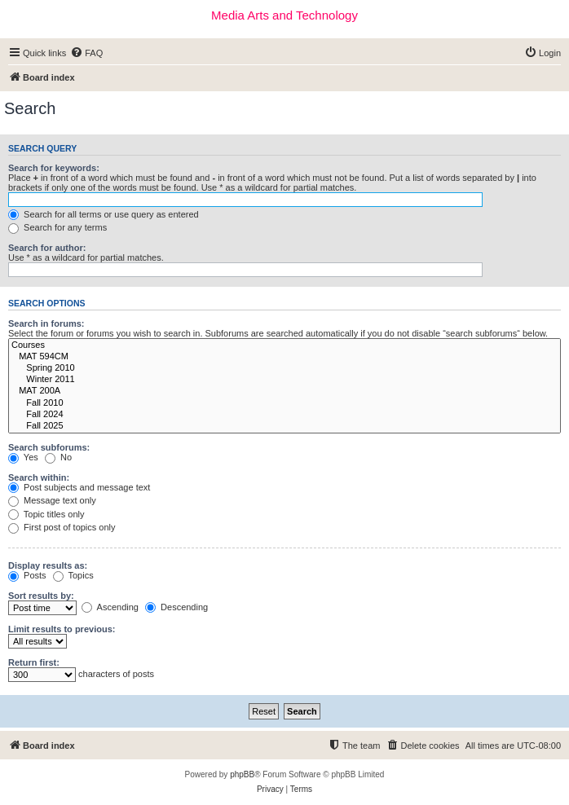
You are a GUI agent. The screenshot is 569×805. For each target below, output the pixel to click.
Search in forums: (46, 323)
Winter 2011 (284, 379)
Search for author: (47, 248)
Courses (284, 345)
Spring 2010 (284, 368)
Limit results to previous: (61, 629)
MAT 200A (284, 391)
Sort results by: (41, 595)
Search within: (38, 477)
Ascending (110, 607)
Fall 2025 (284, 426)
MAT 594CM (284, 357)
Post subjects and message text (79, 487)
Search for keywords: (53, 168)
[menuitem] (86, 53)
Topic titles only (46, 514)
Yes (23, 457)
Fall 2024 (284, 414)
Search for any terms (57, 227)
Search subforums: (49, 447)
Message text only (52, 500)
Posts (27, 575)
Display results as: (47, 565)
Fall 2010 (284, 403)
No (58, 457)
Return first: (34, 662)
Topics (73, 575)
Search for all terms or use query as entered (103, 214)
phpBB (242, 774)
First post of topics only (62, 527)
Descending (176, 607)
